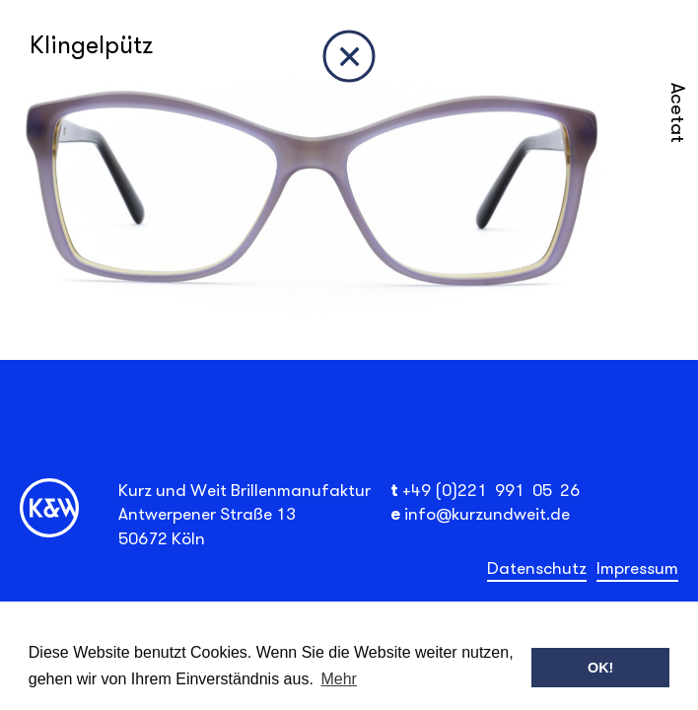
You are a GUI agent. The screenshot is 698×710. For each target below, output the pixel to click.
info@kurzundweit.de (487, 513)
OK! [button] (600, 667)
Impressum (637, 567)
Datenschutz (537, 567)
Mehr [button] (338, 679)
